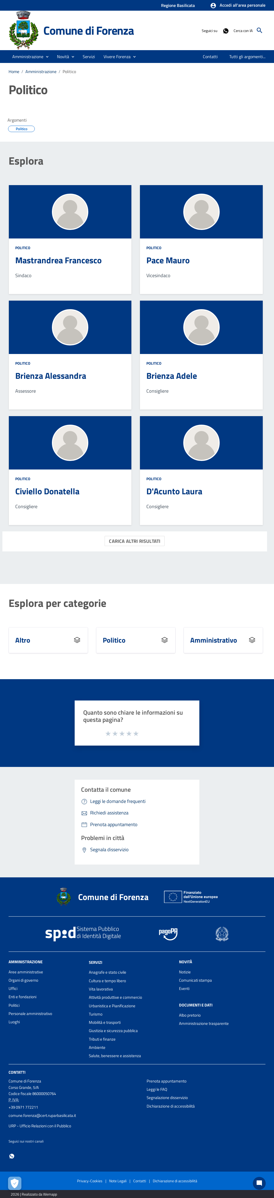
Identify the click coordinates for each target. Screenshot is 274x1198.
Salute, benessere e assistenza (115, 1056)
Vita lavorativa (101, 989)
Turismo (95, 1014)
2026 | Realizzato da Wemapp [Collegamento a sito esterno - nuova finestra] (34, 1194)
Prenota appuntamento (167, 1081)
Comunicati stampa (195, 980)
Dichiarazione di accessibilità (171, 1106)
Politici (14, 1005)
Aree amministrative (26, 972)
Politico (69, 71)
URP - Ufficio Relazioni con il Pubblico (40, 1126)
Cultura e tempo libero (107, 981)
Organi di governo (23, 980)
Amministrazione (40, 71)
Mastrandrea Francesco (58, 260)
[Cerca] (259, 30)
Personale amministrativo (30, 1013)
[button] (237, 5)
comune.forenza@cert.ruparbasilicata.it (42, 1115)
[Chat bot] (259, 1183)
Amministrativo (213, 640)
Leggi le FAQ (157, 1089)
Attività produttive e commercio (115, 997)
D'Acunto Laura (174, 491)
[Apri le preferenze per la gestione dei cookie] (14, 1183)
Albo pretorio (190, 1015)
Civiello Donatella (47, 491)
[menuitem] (210, 56)
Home (14, 71)
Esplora (26, 160)
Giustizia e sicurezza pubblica (113, 1031)
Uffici (13, 988)
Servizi (95, 962)
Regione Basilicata (178, 5)
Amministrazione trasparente (204, 1023)
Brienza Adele (171, 375)
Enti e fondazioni (22, 997)
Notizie (185, 972)
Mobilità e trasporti (105, 1022)
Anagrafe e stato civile (107, 972)
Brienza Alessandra (50, 375)
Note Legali (118, 1181)
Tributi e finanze (102, 1039)
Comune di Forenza (88, 30)
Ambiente (97, 1047)
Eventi (184, 988)
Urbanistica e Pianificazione (112, 1006)
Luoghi (14, 1022)
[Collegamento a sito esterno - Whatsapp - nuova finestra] (225, 30)
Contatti (17, 1072)
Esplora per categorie (57, 603)
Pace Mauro (168, 260)
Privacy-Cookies (89, 1181)
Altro (22, 640)
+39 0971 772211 (23, 1107)
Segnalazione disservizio (167, 1097)
